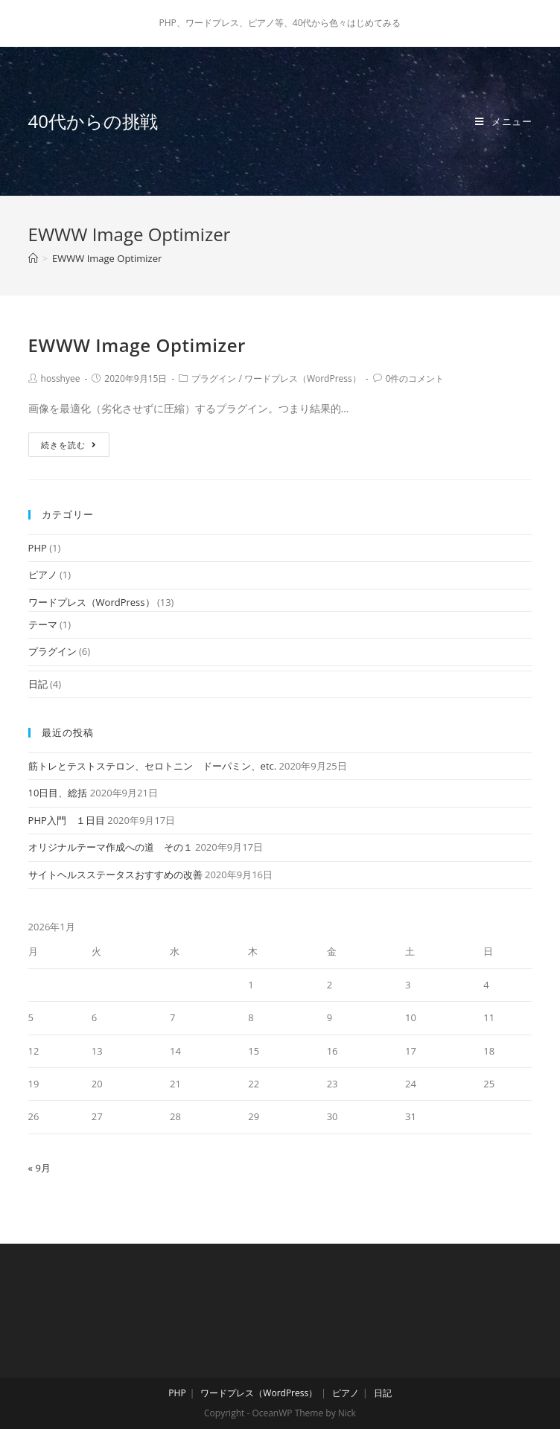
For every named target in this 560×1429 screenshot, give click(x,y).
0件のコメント (415, 378)
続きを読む (69, 444)
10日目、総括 (58, 792)
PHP (37, 547)
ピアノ (42, 574)
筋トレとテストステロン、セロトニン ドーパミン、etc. (152, 766)
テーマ (42, 624)
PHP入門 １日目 (66, 820)
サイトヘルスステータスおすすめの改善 (115, 874)
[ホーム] (33, 258)
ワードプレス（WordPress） (302, 378)
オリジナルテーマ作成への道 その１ (110, 847)
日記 (38, 684)
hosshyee (60, 378)
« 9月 (39, 1167)
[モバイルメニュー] (503, 121)
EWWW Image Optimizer (137, 345)
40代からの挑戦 (93, 121)
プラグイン (213, 378)
